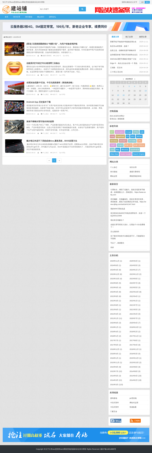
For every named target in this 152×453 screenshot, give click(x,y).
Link (142, 132)
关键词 (120, 145)
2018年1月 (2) (115, 336)
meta (112, 136)
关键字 (113, 145)
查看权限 (120, 119)
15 (118, 95)
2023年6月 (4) (115, 287)
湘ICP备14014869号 (108, 449)
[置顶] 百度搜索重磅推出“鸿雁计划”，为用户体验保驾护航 (51, 44)
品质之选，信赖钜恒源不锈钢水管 (123, 50)
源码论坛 (52, 17)
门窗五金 (113, 411)
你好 (112, 247)
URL (139, 141)
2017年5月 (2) (115, 345)
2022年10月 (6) (135, 292)
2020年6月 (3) (115, 323)
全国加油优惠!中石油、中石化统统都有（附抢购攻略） (50, 82)
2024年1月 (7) (135, 270)
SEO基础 (28, 17)
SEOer (139, 136)
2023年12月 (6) (116, 274)
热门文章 (129, 37)
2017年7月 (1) (115, 340)
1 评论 (63, 75)
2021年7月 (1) (135, 305)
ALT (112, 132)
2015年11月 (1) (116, 362)
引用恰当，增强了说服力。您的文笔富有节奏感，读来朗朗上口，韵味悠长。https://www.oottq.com (128, 192)
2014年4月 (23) (135, 376)
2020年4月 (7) (135, 323)
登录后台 (113, 119)
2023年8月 (129, 79)
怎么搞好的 (114, 232)
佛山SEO (40, 17)
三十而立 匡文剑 (116, 72)
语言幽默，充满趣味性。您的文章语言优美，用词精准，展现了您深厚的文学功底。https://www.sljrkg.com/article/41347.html (128, 201)
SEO (133, 136)
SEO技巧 (123, 141)
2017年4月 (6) (135, 345)
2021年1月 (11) (116, 318)
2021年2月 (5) (135, 314)
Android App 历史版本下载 (38, 102)
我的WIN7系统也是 (117, 209)
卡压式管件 (114, 403)
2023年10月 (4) (116, 279)
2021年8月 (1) (115, 305)
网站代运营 (134, 403)
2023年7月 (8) (135, 283)
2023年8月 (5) (115, 283)
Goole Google (125, 154)
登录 (147, 2)
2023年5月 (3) (135, 287)
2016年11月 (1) (135, 349)
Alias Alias (114, 154)
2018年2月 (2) (135, 332)
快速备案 (133, 407)
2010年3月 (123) (116, 385)
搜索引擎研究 (47, 55)
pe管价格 (133, 398)
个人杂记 (46, 75)
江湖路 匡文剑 (116, 68)
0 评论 (67, 55)
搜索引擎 (128, 145)
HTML (136, 132)
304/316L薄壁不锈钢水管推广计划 (123, 59)
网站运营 (113, 176)
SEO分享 (16, 17)
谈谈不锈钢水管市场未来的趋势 (40, 121)
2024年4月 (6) (115, 270)
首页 (6, 17)
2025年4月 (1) (135, 261)
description (120, 132)
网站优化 (125, 150)
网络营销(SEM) (135, 176)
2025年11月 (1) (116, 261)
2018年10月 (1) (135, 327)
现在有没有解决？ (117, 220)
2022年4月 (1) (135, 296)
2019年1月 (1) (115, 327)
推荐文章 (143, 37)
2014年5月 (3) (115, 376)
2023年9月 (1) (135, 279)
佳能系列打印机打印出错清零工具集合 (43, 63)
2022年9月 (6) (115, 296)
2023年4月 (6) (115, 292)
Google (128, 132)
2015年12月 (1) (135, 358)
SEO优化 (114, 141)
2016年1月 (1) (115, 358)
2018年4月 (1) (115, 332)
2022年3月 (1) (115, 301)
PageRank (120, 136)
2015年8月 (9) (135, 367)
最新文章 (115, 37)
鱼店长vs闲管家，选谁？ (119, 46)
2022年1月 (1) (135, 301)
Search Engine (138, 154)
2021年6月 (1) (115, 310)
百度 (112, 150)
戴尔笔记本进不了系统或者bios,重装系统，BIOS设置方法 (51, 141)
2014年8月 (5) (135, 371)
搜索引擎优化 (139, 145)
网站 (117, 150)
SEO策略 (132, 141)
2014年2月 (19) (135, 380)
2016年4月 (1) (115, 354)
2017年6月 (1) (135, 340)
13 (146, 91)
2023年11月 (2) (135, 274)
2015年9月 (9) (115, 367)
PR (127, 136)
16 (124, 95)
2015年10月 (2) (135, 362)
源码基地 (113, 398)
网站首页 (8, 37)
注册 (142, 2)
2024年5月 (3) (135, 265)
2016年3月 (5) (135, 354)
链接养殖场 (134, 150)
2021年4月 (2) (115, 314)
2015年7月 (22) (116, 371)
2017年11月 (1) (135, 336)
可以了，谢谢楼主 (117, 243)
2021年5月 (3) (135, 310)
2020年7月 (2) (135, 318)
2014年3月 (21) (116, 380)
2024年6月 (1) (115, 265)
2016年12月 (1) (116, 349)
